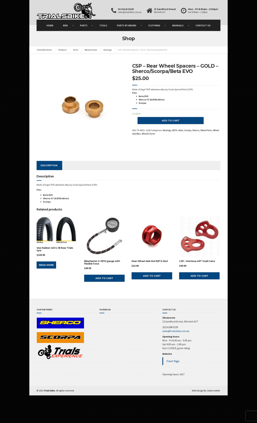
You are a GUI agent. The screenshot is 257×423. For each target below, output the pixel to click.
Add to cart (170, 120)
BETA (175, 130)
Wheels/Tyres (148, 133)
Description (49, 165)
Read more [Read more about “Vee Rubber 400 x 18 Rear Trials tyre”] (46, 265)
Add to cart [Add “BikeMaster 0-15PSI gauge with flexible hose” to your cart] (104, 278)
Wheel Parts (206, 130)
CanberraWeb (213, 390)
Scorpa (187, 130)
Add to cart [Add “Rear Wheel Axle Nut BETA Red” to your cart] (152, 275)
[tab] (49, 165)
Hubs (180, 130)
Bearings (167, 130)
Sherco (195, 130)
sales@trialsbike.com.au (175, 331)
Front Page (173, 361)
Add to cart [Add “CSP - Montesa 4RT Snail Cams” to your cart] (199, 275)
